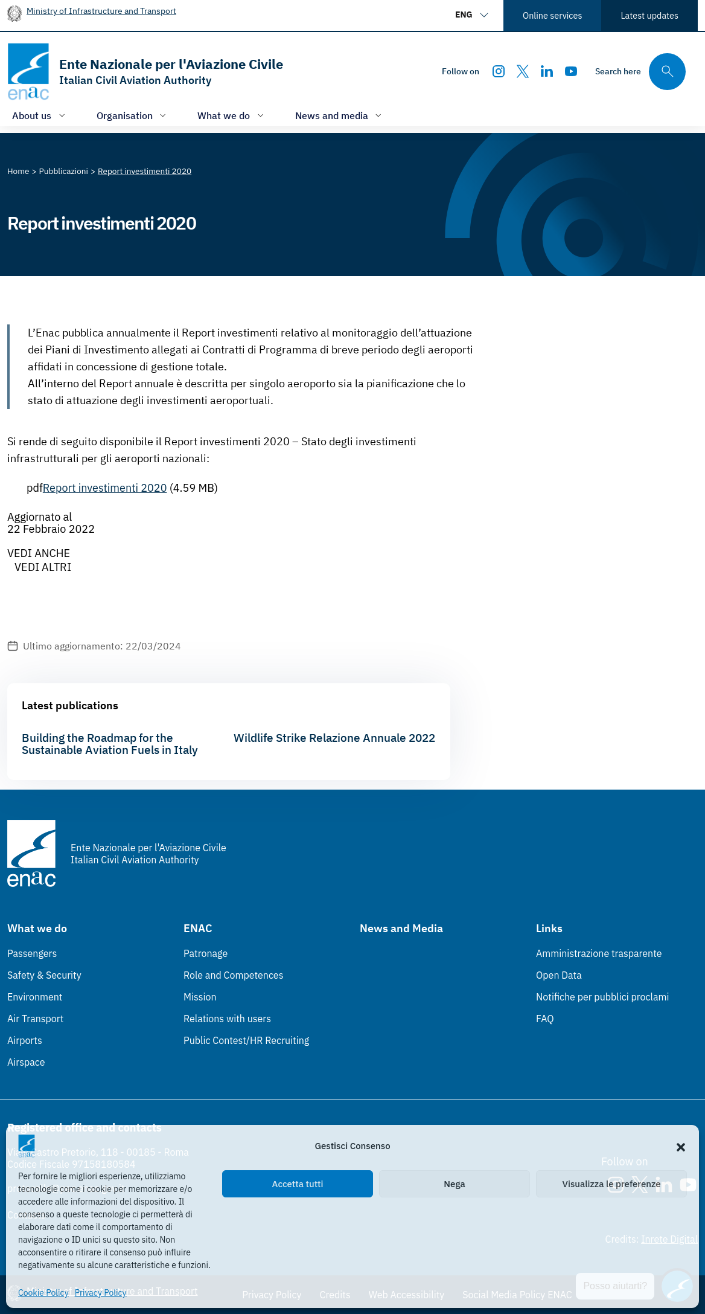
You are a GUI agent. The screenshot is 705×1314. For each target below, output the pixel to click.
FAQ (545, 1019)
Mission (200, 997)
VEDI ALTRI (42, 567)
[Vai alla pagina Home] (18, 171)
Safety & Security (44, 975)
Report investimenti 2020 (105, 488)
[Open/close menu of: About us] (39, 115)
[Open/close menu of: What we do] (232, 115)
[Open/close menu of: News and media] (339, 115)
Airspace (26, 1062)
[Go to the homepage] (145, 71)
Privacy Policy (101, 1292)
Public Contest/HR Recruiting (246, 1040)
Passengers (32, 953)
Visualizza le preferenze (612, 1184)
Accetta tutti (298, 1184)
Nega (454, 1184)
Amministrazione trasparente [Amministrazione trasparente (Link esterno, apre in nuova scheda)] (599, 953)
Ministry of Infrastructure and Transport (101, 10)
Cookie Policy (43, 1292)
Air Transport (35, 1019)
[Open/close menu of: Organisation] (133, 115)
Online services (552, 15)
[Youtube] (571, 71)
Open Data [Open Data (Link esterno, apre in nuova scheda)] (559, 975)
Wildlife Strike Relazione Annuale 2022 (334, 738)
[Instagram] (498, 71)
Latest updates (649, 15)
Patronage (205, 953)
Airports (24, 1040)
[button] (681, 1146)
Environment (34, 997)
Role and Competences (233, 975)
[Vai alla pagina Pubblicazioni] (63, 171)
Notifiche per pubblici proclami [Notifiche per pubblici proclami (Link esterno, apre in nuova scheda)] (602, 997)
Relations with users (227, 1019)
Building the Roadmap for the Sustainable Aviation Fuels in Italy (110, 744)
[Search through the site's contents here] (640, 71)
